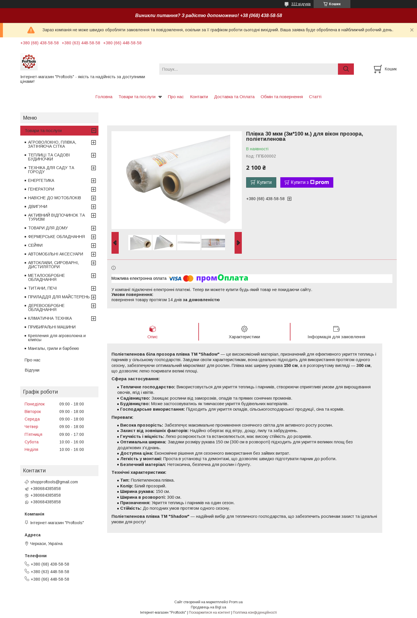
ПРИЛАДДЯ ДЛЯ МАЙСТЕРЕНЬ (59, 297)
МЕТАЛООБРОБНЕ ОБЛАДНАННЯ (46, 277)
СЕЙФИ (35, 245)
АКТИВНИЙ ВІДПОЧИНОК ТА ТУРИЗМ (56, 217)
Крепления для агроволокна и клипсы (57, 337)
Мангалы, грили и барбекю (53, 348)
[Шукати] (346, 69)
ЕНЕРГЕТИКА (41, 180)
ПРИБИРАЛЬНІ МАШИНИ (52, 327)
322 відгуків (301, 4)
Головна (103, 96)
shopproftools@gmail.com (54, 482)
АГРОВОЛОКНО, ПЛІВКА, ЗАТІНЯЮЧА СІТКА (52, 144)
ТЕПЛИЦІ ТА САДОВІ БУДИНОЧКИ (49, 157)
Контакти (199, 96)
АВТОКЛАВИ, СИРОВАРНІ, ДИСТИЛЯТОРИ (53, 264)
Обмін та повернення (282, 96)
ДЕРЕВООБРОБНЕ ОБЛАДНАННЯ (46, 307)
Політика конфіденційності (255, 612)
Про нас (176, 96)
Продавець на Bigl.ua (208, 607)
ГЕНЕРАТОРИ (41, 189)
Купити (264, 182)
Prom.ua (236, 602)
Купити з (310, 182)
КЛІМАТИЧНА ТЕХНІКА (50, 318)
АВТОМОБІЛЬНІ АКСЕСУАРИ (55, 254)
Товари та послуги (137, 96)
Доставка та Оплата (234, 96)
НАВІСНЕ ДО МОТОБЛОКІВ (54, 197)
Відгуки (32, 369)
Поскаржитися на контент (209, 612)
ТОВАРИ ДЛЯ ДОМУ (48, 228)
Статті (315, 96)
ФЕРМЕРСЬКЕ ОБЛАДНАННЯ (56, 236)
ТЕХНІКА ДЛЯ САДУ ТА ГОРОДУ (51, 169)
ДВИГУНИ (37, 206)
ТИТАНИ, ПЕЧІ (42, 288)
